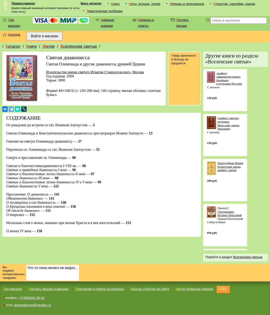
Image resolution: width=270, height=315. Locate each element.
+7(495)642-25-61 (32, 298)
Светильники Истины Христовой (230, 213)
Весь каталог (91, 3)
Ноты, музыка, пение (144, 4)
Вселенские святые (78, 46)
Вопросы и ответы (146, 23)
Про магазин (14, 23)
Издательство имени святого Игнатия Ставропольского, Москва (95, 72)
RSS (223, 288)
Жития (48, 46)
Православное (23, 3)
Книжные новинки (107, 23)
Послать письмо (182, 23)
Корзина (14, 34)
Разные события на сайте (149, 289)
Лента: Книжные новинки (194, 289)
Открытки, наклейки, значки (234, 4)
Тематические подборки (104, 11)
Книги (115, 4)
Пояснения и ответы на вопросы (99, 289)
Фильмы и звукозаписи (187, 4)
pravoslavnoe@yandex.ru (32, 305)
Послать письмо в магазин (49, 289)
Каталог (13, 46)
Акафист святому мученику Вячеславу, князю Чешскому (228, 123)
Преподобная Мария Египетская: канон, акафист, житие (230, 166)
